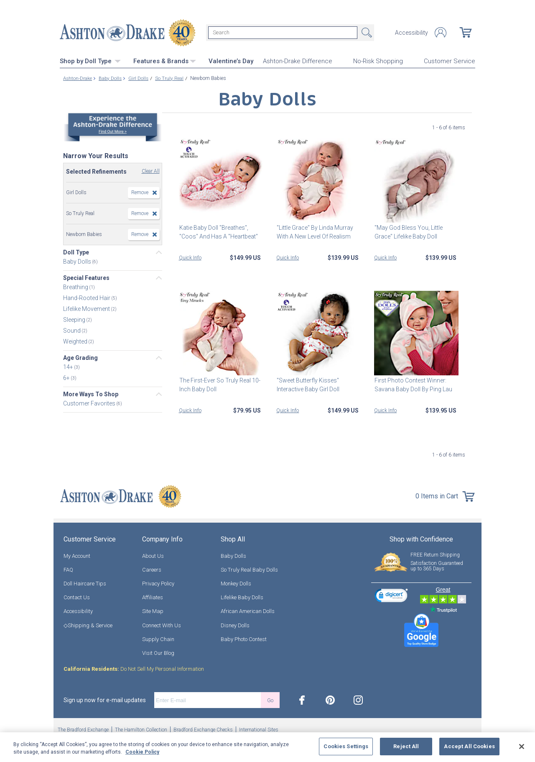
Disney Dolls (235, 625)
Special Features (86, 278)
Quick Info (190, 257)
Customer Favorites (90, 403)
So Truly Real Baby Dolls (249, 569)
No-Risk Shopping (378, 61)
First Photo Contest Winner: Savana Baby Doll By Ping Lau (413, 384)
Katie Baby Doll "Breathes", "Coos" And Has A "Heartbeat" (218, 231)
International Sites (258, 730)
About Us (153, 555)
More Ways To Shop (90, 394)
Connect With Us (161, 625)
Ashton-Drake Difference (297, 61)
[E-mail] (207, 700)
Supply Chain (158, 639)
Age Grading (80, 358)
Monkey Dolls (236, 583)
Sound (72, 330)
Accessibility (411, 33)
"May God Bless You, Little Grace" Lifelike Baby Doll (408, 231)
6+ (67, 378)
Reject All (406, 746)
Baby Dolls (77, 261)
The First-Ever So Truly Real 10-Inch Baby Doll (219, 384)
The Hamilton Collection (141, 730)
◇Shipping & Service (88, 625)
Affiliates (152, 597)
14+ (68, 367)
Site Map (152, 611)
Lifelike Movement (87, 308)
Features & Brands (164, 60)
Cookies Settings (346, 746)
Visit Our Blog (158, 652)
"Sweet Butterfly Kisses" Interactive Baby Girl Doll (307, 384)
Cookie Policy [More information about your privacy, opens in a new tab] (142, 752)
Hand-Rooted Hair (87, 298)
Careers (151, 569)
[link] (391, 596)
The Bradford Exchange (83, 730)
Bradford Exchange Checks (203, 730)
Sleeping (75, 319)
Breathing (76, 287)
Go (270, 700)
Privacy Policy (158, 583)
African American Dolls (248, 611)
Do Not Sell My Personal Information (134, 669)
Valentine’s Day (231, 60)
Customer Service (449, 61)
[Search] (282, 32)
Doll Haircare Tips (85, 583)
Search (365, 32)
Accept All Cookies (469, 746)
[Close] (521, 746)
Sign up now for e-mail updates (105, 700)
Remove (139, 192)
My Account (77, 555)
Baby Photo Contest (244, 639)
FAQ (68, 569)
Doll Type (76, 252)
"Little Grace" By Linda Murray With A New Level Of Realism (314, 231)
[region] (267, 747)
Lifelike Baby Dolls (242, 597)
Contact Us (77, 597)
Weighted (76, 341)
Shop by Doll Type (90, 60)
